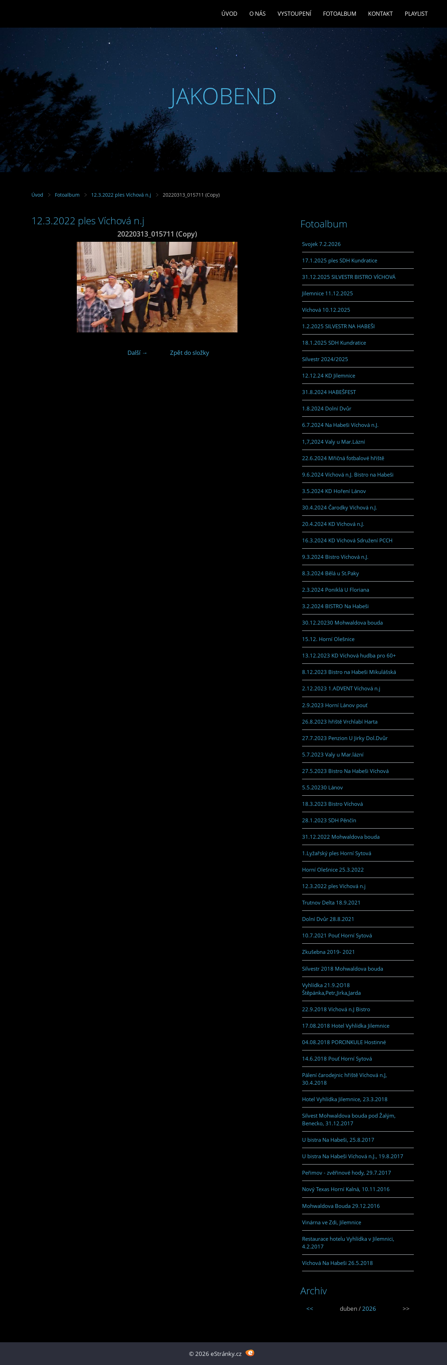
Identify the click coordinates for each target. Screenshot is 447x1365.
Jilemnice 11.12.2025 (327, 293)
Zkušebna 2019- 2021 (328, 951)
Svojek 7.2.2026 (321, 243)
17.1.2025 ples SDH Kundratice (339, 260)
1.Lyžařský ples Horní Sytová (336, 853)
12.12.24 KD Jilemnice (328, 375)
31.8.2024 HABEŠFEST (329, 391)
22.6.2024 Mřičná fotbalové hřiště (343, 458)
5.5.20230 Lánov (322, 787)
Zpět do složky (189, 353)
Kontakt (380, 13)
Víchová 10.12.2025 (326, 309)
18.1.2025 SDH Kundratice (334, 342)
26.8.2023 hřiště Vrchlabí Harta (340, 721)
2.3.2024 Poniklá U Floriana (335, 589)
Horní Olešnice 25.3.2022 (333, 869)
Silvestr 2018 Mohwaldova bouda (342, 968)
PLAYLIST (416, 13)
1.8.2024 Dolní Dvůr (326, 408)
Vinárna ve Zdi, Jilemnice (331, 1222)
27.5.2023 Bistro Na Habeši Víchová (345, 770)
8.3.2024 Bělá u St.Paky (330, 573)
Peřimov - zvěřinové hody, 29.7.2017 (346, 1172)
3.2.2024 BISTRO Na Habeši (335, 606)
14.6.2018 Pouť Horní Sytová (337, 1058)
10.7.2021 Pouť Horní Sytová (337, 935)
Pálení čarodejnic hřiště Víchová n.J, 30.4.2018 (344, 1078)
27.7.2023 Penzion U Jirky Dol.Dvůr (345, 737)
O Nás (257, 13)
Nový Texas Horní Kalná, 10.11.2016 (346, 1188)
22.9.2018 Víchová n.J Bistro (336, 1009)
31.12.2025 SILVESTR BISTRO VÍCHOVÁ (349, 276)
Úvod (229, 13)
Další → (137, 353)
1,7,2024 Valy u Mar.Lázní (333, 441)
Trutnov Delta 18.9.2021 (331, 902)
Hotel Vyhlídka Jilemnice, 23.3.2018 (345, 1099)
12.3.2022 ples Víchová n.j (121, 194)
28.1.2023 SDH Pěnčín (329, 820)
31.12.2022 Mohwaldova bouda (341, 836)
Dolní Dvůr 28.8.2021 (328, 918)
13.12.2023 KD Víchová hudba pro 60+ (349, 655)
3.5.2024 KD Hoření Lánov (334, 490)
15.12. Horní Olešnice (328, 638)
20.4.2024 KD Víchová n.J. (333, 523)
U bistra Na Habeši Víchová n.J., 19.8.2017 (352, 1156)
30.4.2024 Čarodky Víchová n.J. (339, 507)
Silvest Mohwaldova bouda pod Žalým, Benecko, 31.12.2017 (349, 1119)
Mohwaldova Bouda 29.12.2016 (341, 1205)
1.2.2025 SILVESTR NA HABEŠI (338, 326)
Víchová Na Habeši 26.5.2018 (337, 1262)
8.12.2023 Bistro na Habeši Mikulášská (349, 671)
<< (309, 1308)
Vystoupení (294, 13)
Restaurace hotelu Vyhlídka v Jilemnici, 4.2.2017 (348, 1242)
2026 (369, 1308)
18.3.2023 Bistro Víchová (332, 803)
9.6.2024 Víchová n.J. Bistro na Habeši (348, 474)
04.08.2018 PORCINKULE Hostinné (344, 1042)
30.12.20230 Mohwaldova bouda (342, 622)
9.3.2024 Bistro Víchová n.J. (335, 556)
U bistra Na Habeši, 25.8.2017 (338, 1139)
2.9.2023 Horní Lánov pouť (334, 705)
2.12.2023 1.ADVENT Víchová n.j (341, 688)
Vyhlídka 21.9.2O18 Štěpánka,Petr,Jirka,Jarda (331, 988)
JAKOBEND (223, 95)
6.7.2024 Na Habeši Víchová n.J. (340, 424)
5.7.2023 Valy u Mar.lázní (333, 754)
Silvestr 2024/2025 (325, 359)
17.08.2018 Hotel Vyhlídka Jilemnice (345, 1025)
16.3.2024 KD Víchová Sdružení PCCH (347, 540)
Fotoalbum (339, 13)
